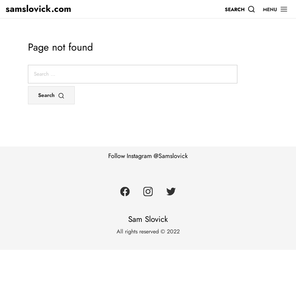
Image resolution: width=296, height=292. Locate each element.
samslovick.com (38, 9)
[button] (275, 9)
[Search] (240, 9)
